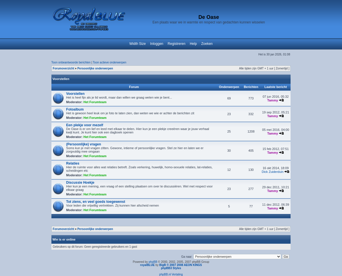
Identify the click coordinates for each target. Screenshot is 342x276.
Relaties (72, 163)
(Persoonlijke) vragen (83, 144)
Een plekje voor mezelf (84, 125)
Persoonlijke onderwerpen (95, 68)
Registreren (176, 44)
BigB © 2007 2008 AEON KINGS (180, 265)
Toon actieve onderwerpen (109, 62)
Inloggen (156, 44)
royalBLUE (147, 265)
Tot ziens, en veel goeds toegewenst (95, 202)
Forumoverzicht (63, 68)
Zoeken (207, 44)
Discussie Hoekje (80, 183)
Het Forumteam (95, 102)
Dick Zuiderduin (272, 171)
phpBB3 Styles (171, 268)
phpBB (153, 261)
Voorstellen (61, 79)
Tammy (272, 100)
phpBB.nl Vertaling (171, 274)
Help (193, 44)
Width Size (137, 44)
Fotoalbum (75, 109)
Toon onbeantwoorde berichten (71, 62)
